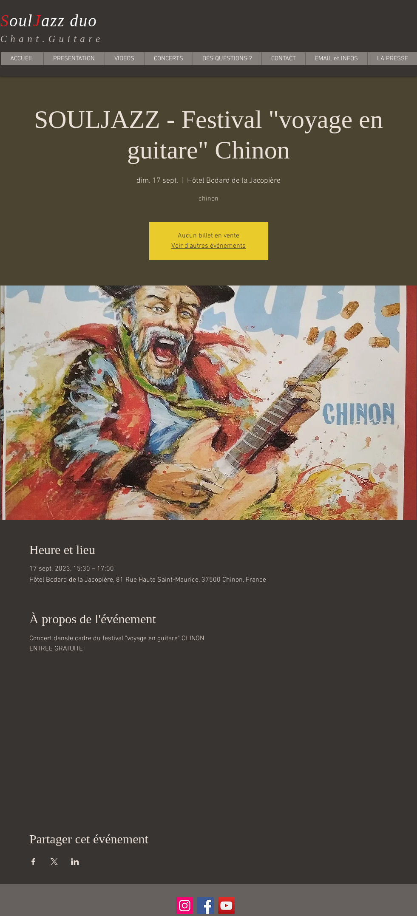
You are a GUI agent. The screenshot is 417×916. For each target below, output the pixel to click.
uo (88, 20)
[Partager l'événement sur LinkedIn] (75, 861)
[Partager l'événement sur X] (54, 861)
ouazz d (39, 20)
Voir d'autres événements (208, 246)
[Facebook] (205, 905)
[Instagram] (184, 905)
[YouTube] (226, 905)
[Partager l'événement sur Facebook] (33, 861)
